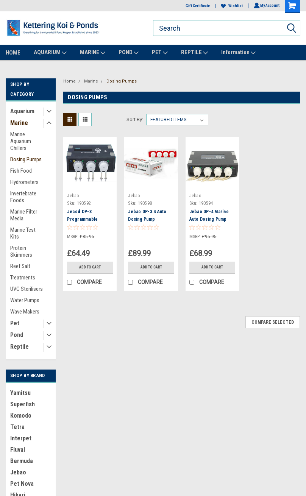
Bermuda (21, 461)
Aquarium (22, 111)
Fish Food (21, 170)
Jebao (18, 472)
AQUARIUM (50, 52)
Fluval (17, 449)
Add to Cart (90, 267)
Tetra (17, 426)
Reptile (19, 346)
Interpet (20, 438)
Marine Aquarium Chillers (20, 141)
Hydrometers (24, 182)
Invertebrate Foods (23, 197)
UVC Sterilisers (26, 288)
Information (238, 52)
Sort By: (134, 119)
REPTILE (194, 52)
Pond (16, 334)
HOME (13, 52)
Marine (19, 122)
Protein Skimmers (21, 251)
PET (160, 52)
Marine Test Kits (23, 233)
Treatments (22, 277)
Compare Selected (272, 322)
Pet (14, 323)
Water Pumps (24, 300)
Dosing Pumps (26, 159)
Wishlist (231, 5)
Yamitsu (20, 392)
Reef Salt (20, 266)
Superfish (22, 404)
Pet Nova (22, 483)
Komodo (20, 415)
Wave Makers (24, 311)
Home (69, 81)
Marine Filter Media (23, 215)
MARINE (92, 52)
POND (129, 52)
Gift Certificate (196, 6)
